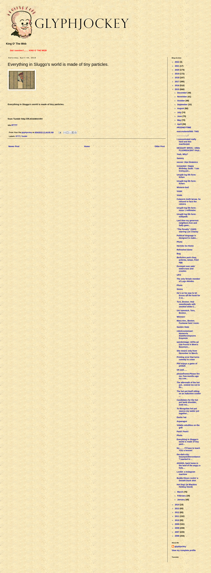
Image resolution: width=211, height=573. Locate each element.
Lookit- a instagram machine (186, 473)
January (181, 499)
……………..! (182, 135)
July (179, 112)
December (182, 93)
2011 (177, 516)
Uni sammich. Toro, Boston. (186, 311)
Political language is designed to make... (187, 236)
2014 (177, 504)
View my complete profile (184, 550)
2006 (177, 536)
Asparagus (182, 421)
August (181, 108)
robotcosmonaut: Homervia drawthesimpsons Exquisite (186, 334)
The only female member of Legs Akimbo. (188, 280)
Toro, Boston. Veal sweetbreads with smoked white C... (186, 304)
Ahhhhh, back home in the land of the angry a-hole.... (189, 465)
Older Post (160, 146)
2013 (177, 508)
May (179, 120)
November (182, 96)
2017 (177, 81)
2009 (177, 524)
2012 (177, 512)
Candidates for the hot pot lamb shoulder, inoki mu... (187, 402)
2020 (177, 70)
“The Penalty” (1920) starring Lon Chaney (187, 230)
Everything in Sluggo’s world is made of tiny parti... (188, 441)
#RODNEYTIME (184, 127)
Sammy (180, 158)
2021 (177, 66)
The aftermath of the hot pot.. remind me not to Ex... (188, 384)
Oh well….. (182, 370)
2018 (177, 77)
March (180, 492)
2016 (177, 85)
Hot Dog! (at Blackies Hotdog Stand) (187, 485)
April (179, 124)
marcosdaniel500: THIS (188, 131)
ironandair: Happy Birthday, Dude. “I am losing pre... (188, 168)
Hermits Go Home (185, 246)
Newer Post (13, 146)
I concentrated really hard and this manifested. (186, 141)
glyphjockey (180, 546)
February (181, 496)
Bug (179, 253)
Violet (179, 191)
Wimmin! (181, 317)
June (179, 116)
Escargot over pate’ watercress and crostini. (186, 268)
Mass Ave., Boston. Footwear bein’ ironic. (188, 322)
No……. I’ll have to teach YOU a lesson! (188, 449)
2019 (177, 74)
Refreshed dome (184, 250)
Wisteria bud (183, 187)
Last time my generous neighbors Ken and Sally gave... (188, 223)
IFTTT (14, 125)
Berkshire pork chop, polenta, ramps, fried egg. (188, 259)
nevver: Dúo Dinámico (187, 162)
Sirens (180, 289)
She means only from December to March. (187, 352)
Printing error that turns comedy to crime (188, 358)
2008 (177, 528)
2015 (177, 89)
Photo (179, 242)
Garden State (183, 327)
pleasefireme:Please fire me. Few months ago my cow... (188, 376)
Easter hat (181, 417)
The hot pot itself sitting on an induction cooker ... (189, 393)
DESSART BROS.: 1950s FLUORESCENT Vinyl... (189, 149)
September (182, 104)
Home (87, 146)
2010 (177, 520)
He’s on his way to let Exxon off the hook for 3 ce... (188, 295)
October (181, 100)
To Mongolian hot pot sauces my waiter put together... (188, 411)
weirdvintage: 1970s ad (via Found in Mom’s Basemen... (188, 344)
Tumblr (24, 136)
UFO (179, 275)
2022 (177, 62)
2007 (177, 532)
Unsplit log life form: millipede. (186, 215)
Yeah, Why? (182, 154)
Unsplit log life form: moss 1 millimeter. (186, 209)
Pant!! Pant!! (183, 431)
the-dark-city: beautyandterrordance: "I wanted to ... (189, 456)
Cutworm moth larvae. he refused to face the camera (189, 201)
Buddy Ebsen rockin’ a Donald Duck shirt (187, 479)
